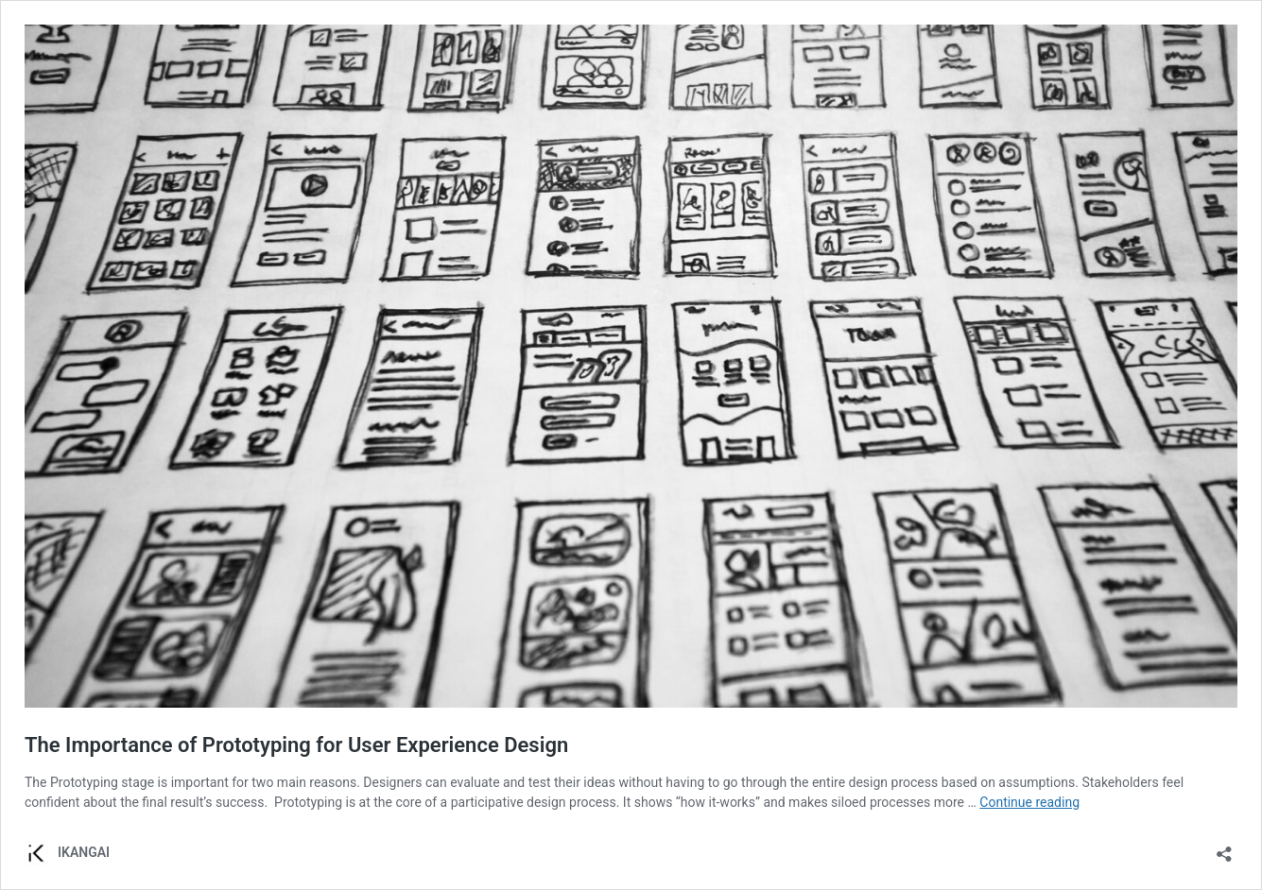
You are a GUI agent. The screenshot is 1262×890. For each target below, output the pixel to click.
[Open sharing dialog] (1224, 848)
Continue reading (1029, 802)
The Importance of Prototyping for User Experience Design (296, 745)
